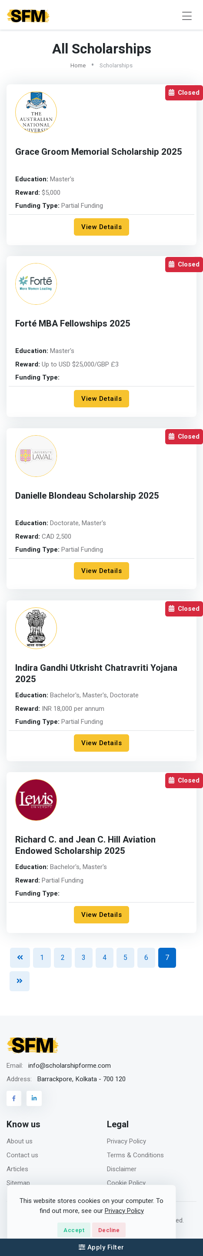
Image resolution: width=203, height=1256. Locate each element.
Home (78, 65)
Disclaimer (121, 1169)
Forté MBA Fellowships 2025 (72, 323)
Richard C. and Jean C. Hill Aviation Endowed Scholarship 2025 (85, 845)
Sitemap (18, 1183)
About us (20, 1141)
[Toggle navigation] (186, 16)
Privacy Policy (126, 1141)
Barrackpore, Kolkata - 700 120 (81, 1079)
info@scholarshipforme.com (69, 1065)
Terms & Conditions (135, 1155)
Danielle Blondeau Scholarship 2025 (87, 496)
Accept (73, 1230)
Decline (109, 1230)
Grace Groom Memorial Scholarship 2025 (98, 152)
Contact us (22, 1155)
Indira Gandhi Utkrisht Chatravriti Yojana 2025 (96, 674)
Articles (17, 1169)
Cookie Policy (126, 1183)
